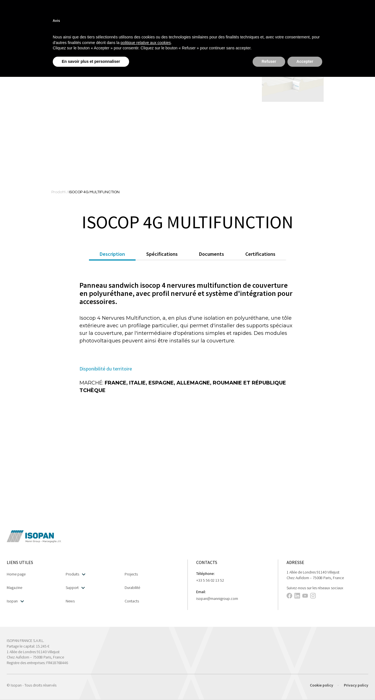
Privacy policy (356, 685)
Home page (16, 574)
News (70, 601)
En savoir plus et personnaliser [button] (91, 61)
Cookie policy (321, 685)
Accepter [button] (304, 61)
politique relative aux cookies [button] (146, 42)
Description (112, 254)
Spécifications (162, 254)
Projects (131, 574)
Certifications (260, 254)
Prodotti (59, 192)
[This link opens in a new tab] (289, 596)
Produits (75, 574)
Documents (211, 254)
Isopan (15, 601)
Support (75, 588)
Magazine (14, 587)
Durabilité (132, 587)
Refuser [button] (269, 61)
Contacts (132, 601)
